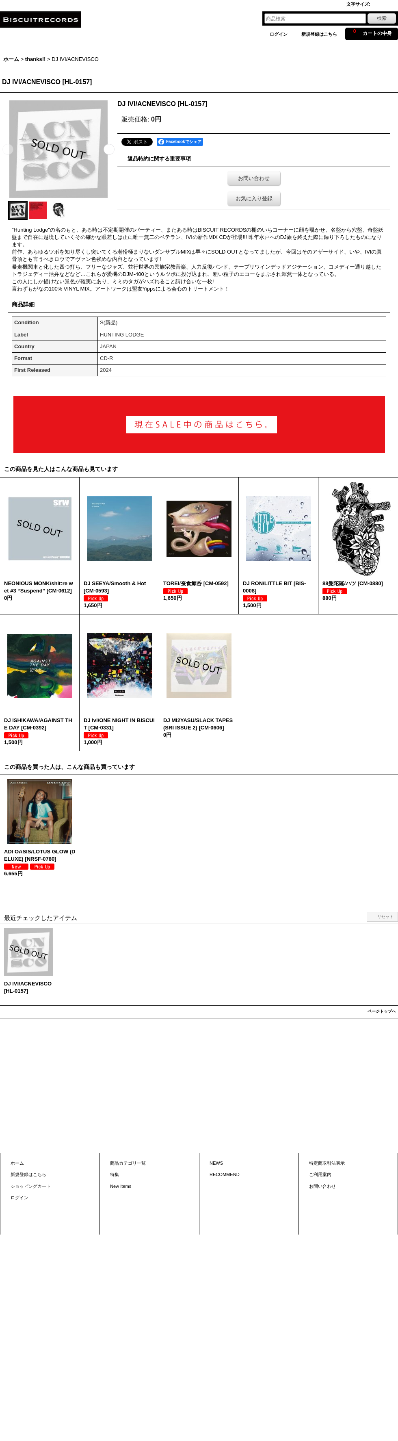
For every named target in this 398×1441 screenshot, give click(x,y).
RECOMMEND (225, 1174)
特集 (114, 1174)
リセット (385, 916)
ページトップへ (382, 1011)
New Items (120, 1186)
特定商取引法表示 (327, 1163)
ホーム (17, 1163)
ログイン (279, 34)
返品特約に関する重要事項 (159, 159)
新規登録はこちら (319, 34)
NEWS (216, 1163)
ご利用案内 (320, 1174)
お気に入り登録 (254, 198)
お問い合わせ (254, 178)
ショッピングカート (31, 1186)
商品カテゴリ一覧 (128, 1163)
